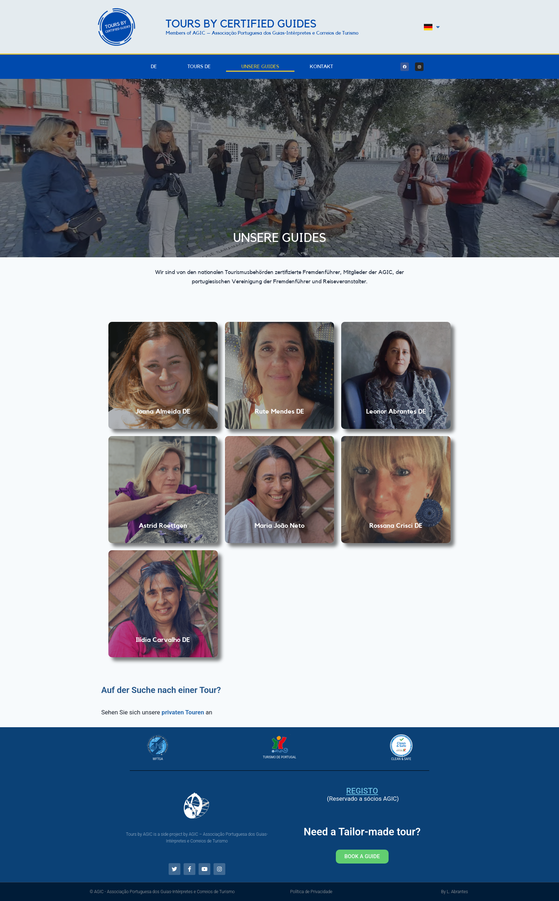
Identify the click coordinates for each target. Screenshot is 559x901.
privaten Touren (182, 712)
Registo (362, 790)
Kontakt (321, 66)
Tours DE (199, 66)
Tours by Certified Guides (241, 24)
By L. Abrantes (454, 891)
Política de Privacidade (311, 891)
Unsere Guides (260, 66)
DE (154, 66)
